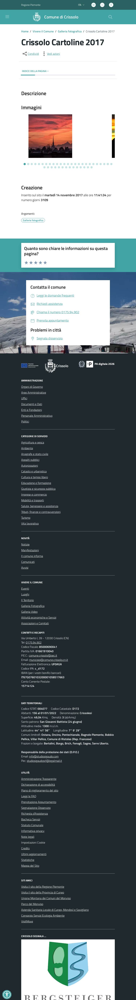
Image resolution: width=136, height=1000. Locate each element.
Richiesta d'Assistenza (34, 813)
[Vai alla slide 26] (44, 167)
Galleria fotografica (70, 31)
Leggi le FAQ (28, 796)
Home (24, 31)
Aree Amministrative (33, 392)
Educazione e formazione (36, 483)
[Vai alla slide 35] (77, 167)
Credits (25, 848)
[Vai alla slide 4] (35, 164)
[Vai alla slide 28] (52, 167)
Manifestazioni (30, 550)
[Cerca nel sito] (110, 17)
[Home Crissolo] (53, 17)
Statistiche (27, 860)
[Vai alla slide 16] (79, 164)
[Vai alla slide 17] (82, 164)
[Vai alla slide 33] (70, 167)
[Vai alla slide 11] (61, 164)
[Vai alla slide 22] (101, 164)
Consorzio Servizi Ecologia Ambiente (43, 915)
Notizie (25, 544)
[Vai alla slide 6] (43, 164)
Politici (25, 421)
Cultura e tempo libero (34, 477)
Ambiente (27, 448)
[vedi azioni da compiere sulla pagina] (50, 54)
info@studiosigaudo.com (44, 756)
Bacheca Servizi (30, 819)
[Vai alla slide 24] (108, 164)
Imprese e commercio (34, 494)
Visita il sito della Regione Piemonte (42, 886)
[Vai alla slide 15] (75, 164)
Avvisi (24, 567)
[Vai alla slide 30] (59, 167)
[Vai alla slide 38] (88, 167)
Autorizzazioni (29, 465)
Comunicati (28, 562)
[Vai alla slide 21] (97, 164)
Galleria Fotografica (32, 606)
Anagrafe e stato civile (34, 454)
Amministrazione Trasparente (38, 779)
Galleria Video (29, 612)
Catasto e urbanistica (34, 471)
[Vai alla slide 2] (28, 164)
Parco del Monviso (32, 904)
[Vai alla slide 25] (111, 164)
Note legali (27, 837)
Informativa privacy (32, 831)
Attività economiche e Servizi (38, 617)
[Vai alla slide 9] (53, 164)
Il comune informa (32, 556)
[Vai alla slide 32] (66, 167)
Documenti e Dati (31, 404)
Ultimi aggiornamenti (33, 854)
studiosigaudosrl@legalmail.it (44, 761)
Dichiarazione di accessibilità (38, 784)
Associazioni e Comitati (35, 623)
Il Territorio (27, 600)
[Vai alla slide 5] (39, 164)
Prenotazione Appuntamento (38, 802)
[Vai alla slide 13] (68, 164)
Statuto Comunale (32, 825)
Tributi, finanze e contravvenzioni (41, 512)
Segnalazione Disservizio (36, 808)
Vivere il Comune (43, 31)
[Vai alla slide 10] (57, 164)
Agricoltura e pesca (32, 442)
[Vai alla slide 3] (32, 164)
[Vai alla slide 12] (64, 164)
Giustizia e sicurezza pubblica (38, 489)
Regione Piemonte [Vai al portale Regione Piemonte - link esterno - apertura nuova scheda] (30, 5)
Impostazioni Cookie (33, 842)
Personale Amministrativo (36, 415)
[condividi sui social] (30, 54)
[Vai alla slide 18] (86, 164)
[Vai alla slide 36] (81, 167)
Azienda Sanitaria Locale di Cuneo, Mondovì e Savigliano (55, 910)
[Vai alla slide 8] (50, 164)
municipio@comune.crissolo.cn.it (48, 660)
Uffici (24, 398)
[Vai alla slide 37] (84, 167)
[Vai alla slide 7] (46, 164)
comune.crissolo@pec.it (43, 655)
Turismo (25, 517)
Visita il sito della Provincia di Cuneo (42, 892)
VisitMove (27, 921)
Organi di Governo (32, 387)
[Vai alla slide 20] (93, 164)
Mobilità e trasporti (32, 500)
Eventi (25, 588)
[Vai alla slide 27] (48, 167)
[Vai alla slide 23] (104, 164)
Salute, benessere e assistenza (39, 506)
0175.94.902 (34, 642)
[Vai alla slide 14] (72, 164)
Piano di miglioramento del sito (39, 790)
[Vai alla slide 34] (73, 167)
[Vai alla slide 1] (25, 164)
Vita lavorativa (30, 523)
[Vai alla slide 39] (91, 167)
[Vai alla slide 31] (62, 167)
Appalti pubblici (30, 460)
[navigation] (7, 16)
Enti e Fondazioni (31, 410)
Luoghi (25, 594)
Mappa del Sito (30, 865)
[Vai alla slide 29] (55, 167)
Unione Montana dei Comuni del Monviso (46, 898)
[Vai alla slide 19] (90, 164)
